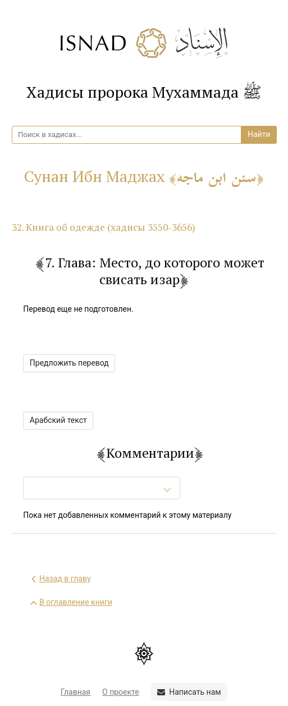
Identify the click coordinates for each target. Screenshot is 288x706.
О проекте (120, 691)
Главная (75, 691)
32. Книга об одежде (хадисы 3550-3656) (103, 227)
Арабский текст (58, 420)
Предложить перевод (69, 362)
